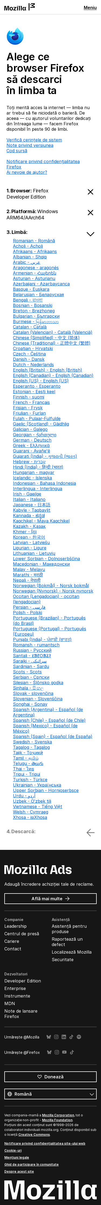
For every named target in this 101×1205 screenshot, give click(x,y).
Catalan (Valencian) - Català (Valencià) (52, 332)
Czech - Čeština (29, 353)
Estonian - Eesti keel (34, 391)
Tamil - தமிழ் (26, 758)
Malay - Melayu (29, 569)
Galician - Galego (30, 429)
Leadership (15, 926)
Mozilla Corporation (58, 1115)
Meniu (90, 7)
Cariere (11, 941)
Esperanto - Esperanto (37, 386)
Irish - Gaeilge (27, 494)
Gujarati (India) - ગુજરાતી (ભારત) (45, 456)
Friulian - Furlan (29, 413)
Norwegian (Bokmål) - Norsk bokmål (51, 585)
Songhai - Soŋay (30, 704)
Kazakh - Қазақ (29, 526)
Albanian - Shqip (30, 256)
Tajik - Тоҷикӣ (28, 752)
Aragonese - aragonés (36, 267)
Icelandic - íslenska (32, 477)
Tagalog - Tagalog (31, 747)
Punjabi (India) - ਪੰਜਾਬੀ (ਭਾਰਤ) (42, 639)
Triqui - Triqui (26, 774)
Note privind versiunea (29, 145)
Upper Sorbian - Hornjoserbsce (46, 790)
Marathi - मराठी (28, 574)
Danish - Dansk (28, 359)
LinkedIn (64, 1037)
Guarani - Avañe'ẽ (31, 450)
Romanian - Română (34, 240)
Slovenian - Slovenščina (37, 698)
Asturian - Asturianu (34, 278)
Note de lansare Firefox (20, 1013)
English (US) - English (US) (41, 380)
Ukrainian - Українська (37, 785)
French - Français (31, 402)
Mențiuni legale (16, 1157)
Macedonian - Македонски (41, 564)
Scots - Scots (27, 671)
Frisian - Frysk (28, 407)
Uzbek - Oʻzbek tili (32, 801)
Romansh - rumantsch (36, 644)
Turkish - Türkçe (30, 779)
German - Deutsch (32, 440)
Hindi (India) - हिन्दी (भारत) (38, 467)
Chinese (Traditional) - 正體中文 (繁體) (51, 343)
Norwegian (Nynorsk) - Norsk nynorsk (53, 591)
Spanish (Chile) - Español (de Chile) (49, 720)
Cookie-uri (13, 1150)
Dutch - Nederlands (33, 364)
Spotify (79, 1037)
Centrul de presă (21, 933)
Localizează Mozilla (72, 952)
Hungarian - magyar (33, 472)
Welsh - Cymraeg (30, 812)
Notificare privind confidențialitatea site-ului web (44, 1143)
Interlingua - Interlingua (37, 488)
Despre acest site (19, 1171)
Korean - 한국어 (29, 537)
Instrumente (17, 996)
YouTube (64, 1052)
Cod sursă (16, 150)
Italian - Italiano (29, 499)
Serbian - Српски (31, 677)
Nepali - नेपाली (26, 580)
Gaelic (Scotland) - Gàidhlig (41, 424)
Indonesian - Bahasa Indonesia (44, 483)
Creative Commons (34, 1135)
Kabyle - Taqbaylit (31, 510)
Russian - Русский (32, 650)
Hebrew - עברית (29, 461)
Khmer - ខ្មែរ (25, 531)
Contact (12, 948)
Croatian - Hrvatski (33, 348)
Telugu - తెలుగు (28, 763)
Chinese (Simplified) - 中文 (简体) (46, 337)
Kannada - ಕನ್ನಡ (29, 515)
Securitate (63, 959)
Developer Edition (22, 981)
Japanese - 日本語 (31, 504)
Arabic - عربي (26, 262)
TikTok (71, 1037)
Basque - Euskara (31, 289)
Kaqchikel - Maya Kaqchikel (41, 521)
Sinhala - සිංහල (28, 688)
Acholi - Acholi (28, 246)
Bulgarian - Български (36, 316)
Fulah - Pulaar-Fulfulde (37, 418)
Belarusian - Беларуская (38, 294)
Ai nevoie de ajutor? (26, 172)
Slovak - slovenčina (33, 693)
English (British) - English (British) (47, 370)
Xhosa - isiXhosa (30, 817)
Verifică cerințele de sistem (34, 140)
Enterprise (15, 988)
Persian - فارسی (29, 607)
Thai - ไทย (23, 768)
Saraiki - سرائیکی (30, 661)
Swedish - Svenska (32, 742)
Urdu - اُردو (24, 795)
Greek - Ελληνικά (31, 445)
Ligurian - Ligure (29, 547)
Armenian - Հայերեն (34, 273)
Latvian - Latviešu (31, 542)
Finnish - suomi (28, 397)
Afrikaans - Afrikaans (35, 251)
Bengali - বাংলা (28, 300)
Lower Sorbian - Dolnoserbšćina (46, 558)
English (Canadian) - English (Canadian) (53, 375)
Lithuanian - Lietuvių (34, 553)
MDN (9, 1003)
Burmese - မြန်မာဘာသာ (36, 321)
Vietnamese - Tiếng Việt (37, 806)
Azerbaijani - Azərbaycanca (41, 283)
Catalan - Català (30, 327)
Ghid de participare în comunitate (31, 1164)
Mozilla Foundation (57, 1120)
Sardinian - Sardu (31, 666)
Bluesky (49, 1037)
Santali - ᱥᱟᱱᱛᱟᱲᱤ (32, 655)
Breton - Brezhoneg (34, 310)
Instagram (56, 1037)
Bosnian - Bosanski (32, 305)
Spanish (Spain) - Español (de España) (52, 736)
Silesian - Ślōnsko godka (38, 682)
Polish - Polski (27, 612)
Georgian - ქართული (34, 434)
